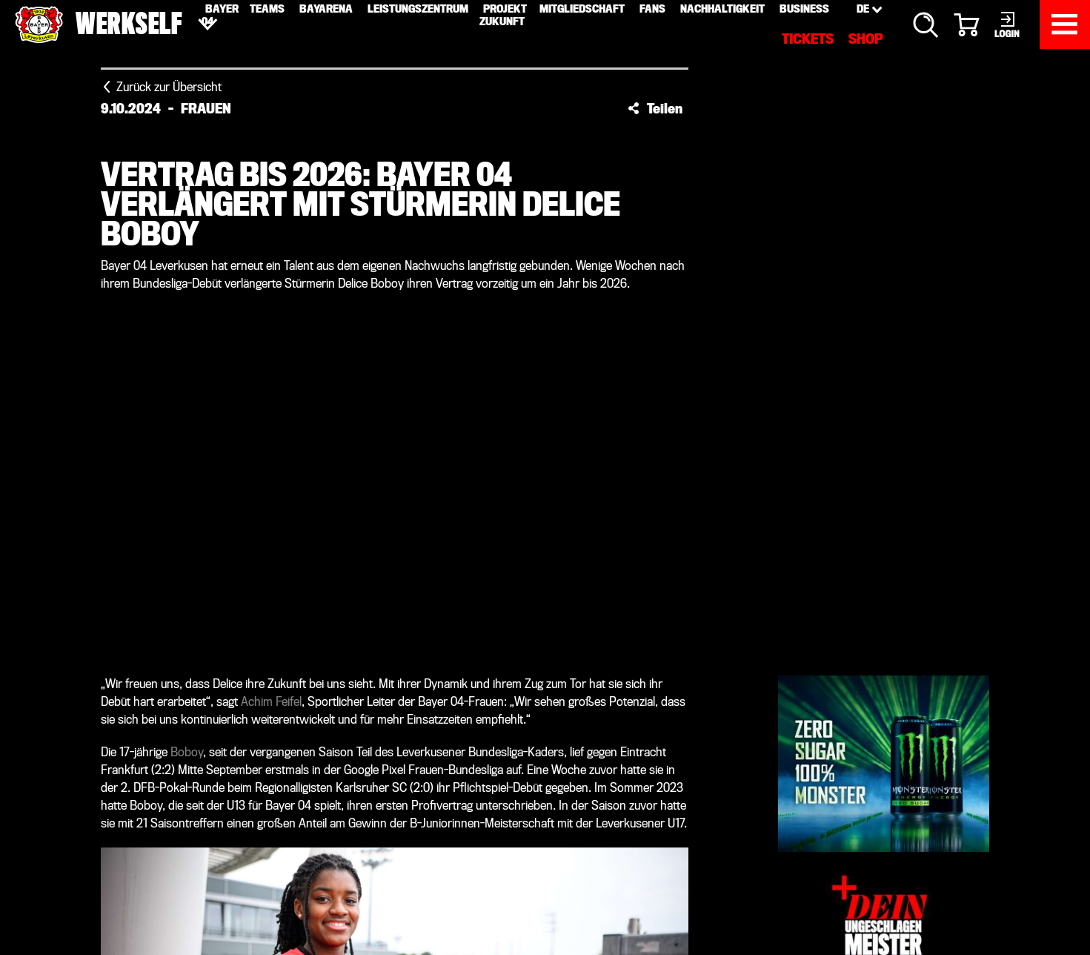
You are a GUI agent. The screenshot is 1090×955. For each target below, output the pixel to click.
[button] (655, 108)
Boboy (186, 752)
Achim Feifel (271, 702)
